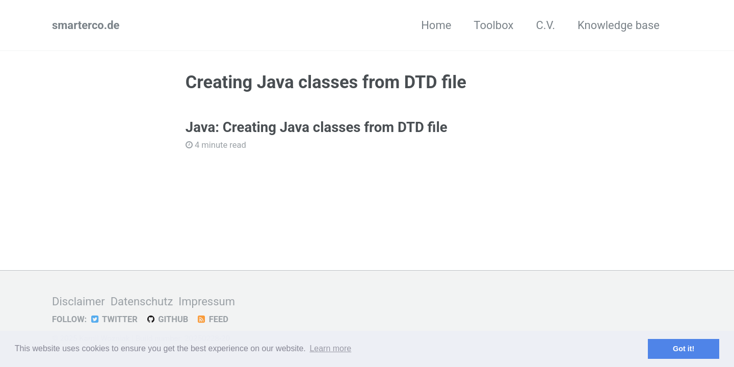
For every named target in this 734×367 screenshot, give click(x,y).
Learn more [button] (330, 348)
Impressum (206, 301)
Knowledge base (619, 25)
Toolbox (493, 25)
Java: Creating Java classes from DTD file (317, 127)
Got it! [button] (683, 349)
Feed (212, 319)
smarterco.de (85, 25)
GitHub (166, 319)
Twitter (113, 319)
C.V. (545, 25)
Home (436, 25)
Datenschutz (142, 301)
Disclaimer (78, 301)
